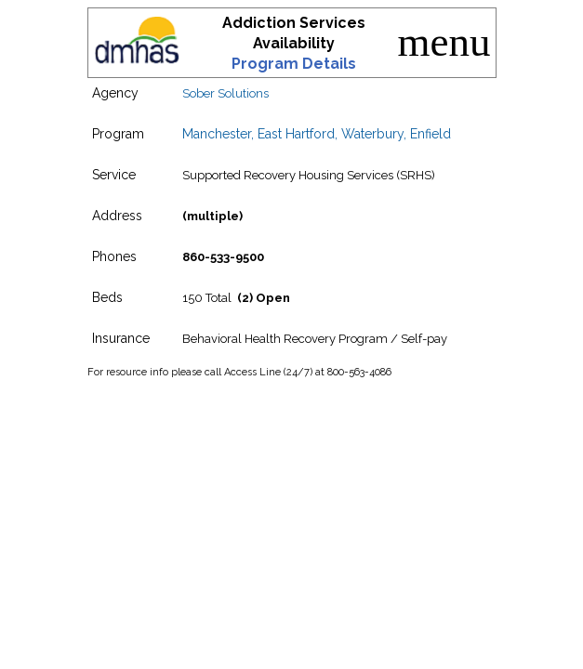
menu (444, 42)
